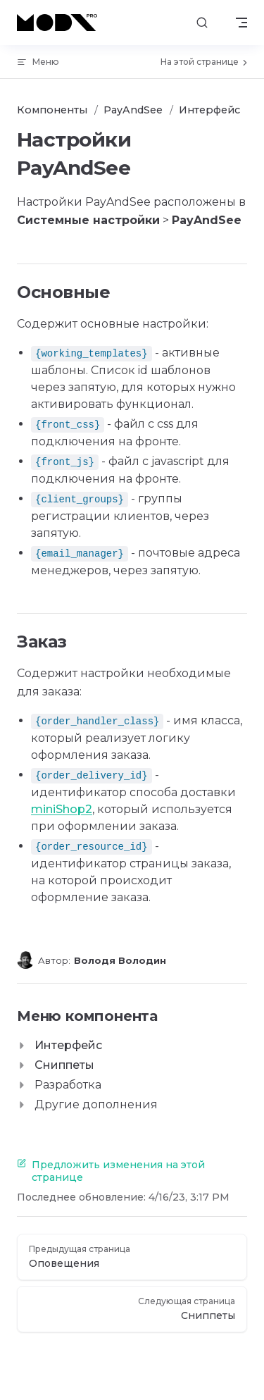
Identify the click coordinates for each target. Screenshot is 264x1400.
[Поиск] (202, 23)
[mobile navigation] (241, 22)
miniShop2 (61, 809)
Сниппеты (64, 1065)
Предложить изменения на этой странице (111, 1171)
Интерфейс (68, 1045)
